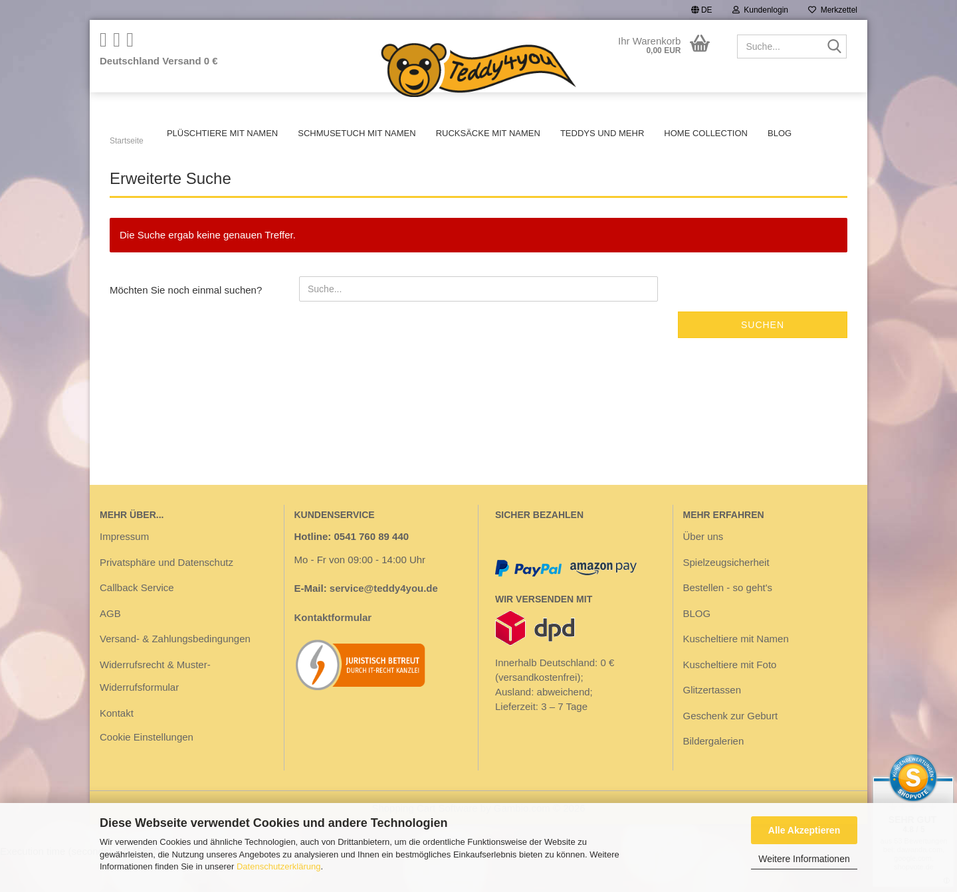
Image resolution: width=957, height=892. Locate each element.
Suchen (762, 358)
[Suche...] (834, 47)
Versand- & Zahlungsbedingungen (175, 671)
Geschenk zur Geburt (730, 749)
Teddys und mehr (602, 133)
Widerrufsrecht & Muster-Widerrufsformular (155, 709)
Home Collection (706, 133)
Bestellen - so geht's (728, 620)
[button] (701, 10)
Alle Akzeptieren (804, 830)
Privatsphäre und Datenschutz (166, 595)
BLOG (780, 133)
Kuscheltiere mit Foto (730, 697)
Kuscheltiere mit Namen (736, 671)
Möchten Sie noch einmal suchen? (186, 323)
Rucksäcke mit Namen (488, 133)
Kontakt (117, 746)
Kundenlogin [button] (760, 10)
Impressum (124, 569)
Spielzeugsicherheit (726, 595)
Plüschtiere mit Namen (222, 133)
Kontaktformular (333, 650)
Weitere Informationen (803, 858)
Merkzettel (832, 10)
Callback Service (137, 620)
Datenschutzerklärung (278, 866)
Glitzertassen (712, 723)
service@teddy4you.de (384, 621)
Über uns (703, 569)
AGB (110, 646)
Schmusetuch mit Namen (356, 133)
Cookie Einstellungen (146, 770)
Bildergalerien (713, 774)
